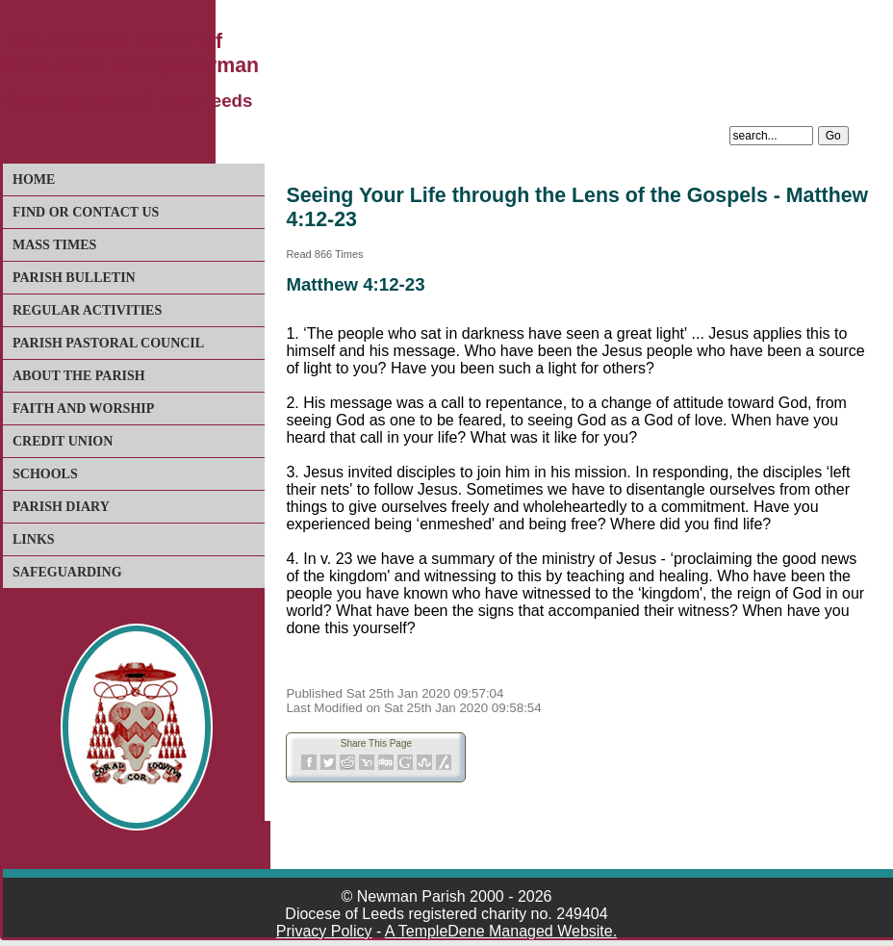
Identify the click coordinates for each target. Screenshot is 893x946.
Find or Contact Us (86, 212)
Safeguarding (67, 572)
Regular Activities (87, 310)
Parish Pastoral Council (108, 343)
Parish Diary (61, 506)
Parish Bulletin (74, 277)
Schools (45, 474)
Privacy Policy (324, 931)
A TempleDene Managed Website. (501, 931)
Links (34, 539)
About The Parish (79, 376)
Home (34, 179)
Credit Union (63, 441)
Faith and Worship (83, 408)
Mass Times (54, 245)
